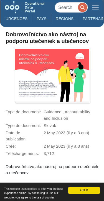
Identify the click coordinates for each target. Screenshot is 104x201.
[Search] (71, 7)
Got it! (84, 190)
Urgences (16, 18)
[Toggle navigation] (95, 7)
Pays (41, 18)
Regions (65, 18)
